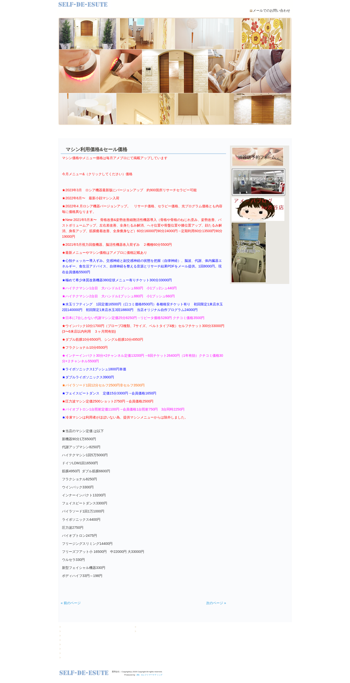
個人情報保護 (145, 626)
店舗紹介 (272, 132)
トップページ (70, 626)
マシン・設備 (155, 132)
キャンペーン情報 (72, 631)
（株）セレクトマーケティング (148, 675)
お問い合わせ (145, 631)
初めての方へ (77, 132)
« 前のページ (71, 603)
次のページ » (216, 603)
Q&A (233, 132)
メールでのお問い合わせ (271, 10)
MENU (194, 132)
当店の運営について (116, 132)
